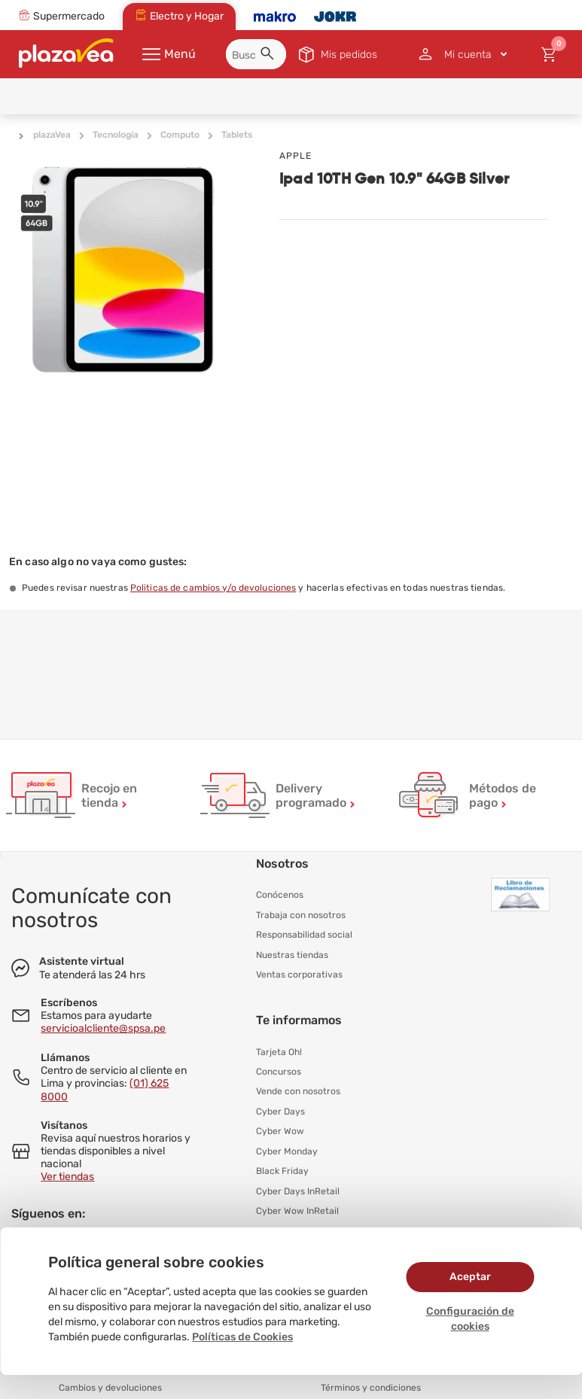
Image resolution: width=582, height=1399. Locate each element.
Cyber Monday (287, 1147)
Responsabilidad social (304, 934)
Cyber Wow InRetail (297, 1206)
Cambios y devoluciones (110, 1381)
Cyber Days (280, 1108)
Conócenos (279, 895)
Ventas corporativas (299, 973)
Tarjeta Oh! (279, 1050)
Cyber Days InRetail (298, 1187)
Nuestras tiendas (292, 953)
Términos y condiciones (371, 1381)
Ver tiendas (67, 1176)
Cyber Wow (280, 1128)
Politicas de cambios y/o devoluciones (213, 587)
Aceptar (470, 1276)
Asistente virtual (81, 961)
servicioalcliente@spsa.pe (103, 1028)
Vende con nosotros (298, 1089)
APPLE (295, 156)
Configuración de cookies (470, 1319)
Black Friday (282, 1167)
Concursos (278, 1069)
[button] (270, 56)
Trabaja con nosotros (301, 914)
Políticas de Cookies (242, 1337)
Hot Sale (274, 1226)
